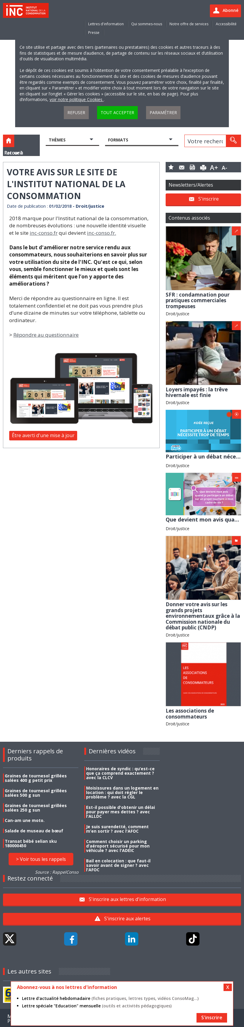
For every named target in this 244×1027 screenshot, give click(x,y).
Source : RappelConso (56, 872)
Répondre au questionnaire (46, 334)
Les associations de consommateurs (190, 713)
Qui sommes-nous (146, 23)
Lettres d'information (106, 23)
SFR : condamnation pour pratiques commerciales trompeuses (197, 300)
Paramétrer (163, 112)
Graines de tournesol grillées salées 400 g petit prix (36, 778)
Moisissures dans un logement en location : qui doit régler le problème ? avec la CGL (122, 792)
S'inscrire (208, 199)
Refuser (76, 112)
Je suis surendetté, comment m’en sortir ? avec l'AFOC (117, 829)
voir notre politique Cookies (77, 99)
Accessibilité (226, 23)
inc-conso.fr (44, 232)
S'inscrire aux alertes (127, 918)
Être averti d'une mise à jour (43, 435)
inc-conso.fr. (101, 232)
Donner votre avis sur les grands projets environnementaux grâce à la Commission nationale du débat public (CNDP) (203, 616)
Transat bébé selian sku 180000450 (31, 843)
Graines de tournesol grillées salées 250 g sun (36, 808)
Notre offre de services (188, 23)
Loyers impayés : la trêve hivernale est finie (197, 392)
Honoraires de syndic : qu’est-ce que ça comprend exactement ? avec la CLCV (120, 773)
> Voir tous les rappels (41, 859)
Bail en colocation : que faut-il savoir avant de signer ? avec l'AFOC (118, 865)
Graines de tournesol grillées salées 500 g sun (36, 793)
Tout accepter (117, 112)
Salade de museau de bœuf (34, 831)
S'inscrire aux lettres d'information (127, 899)
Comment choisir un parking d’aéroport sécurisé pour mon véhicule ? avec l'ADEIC (118, 846)
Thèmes (57, 140)
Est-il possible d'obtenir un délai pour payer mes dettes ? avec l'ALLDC (120, 811)
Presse (93, 32)
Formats (118, 140)
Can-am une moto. (25, 820)
